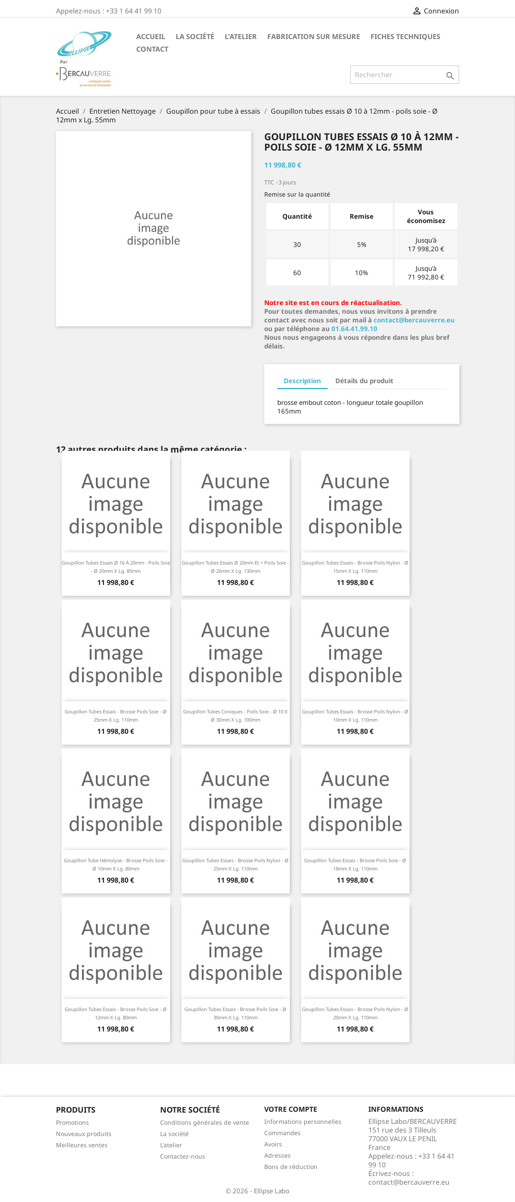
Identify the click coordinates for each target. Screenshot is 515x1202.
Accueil (150, 36)
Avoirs (273, 1144)
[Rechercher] (404, 75)
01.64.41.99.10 (354, 328)
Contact (152, 49)
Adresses (277, 1155)
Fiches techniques (405, 36)
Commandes (282, 1133)
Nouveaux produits (84, 1134)
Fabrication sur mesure (313, 36)
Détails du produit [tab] (364, 380)
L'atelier (241, 36)
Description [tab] (302, 380)
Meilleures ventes (82, 1145)
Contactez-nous (182, 1156)
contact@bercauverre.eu (414, 319)
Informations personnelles (302, 1121)
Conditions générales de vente (204, 1122)
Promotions (72, 1122)
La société (195, 36)
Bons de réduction (291, 1167)
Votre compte (290, 1109)
